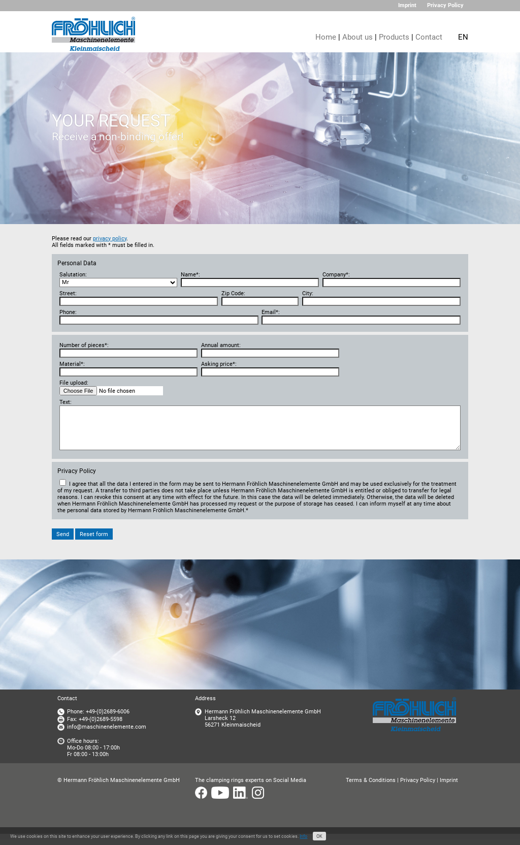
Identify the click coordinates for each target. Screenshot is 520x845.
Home (325, 37)
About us (357, 37)
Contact (428, 37)
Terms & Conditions (371, 780)
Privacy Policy (445, 5)
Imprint (407, 5)
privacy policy (109, 238)
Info (303, 836)
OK (319, 836)
